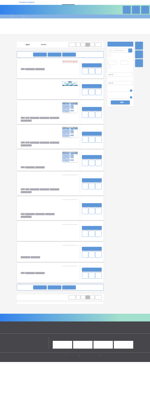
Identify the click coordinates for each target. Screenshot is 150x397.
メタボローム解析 (89, 331)
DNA (20, 326)
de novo (31, 312)
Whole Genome (23, 312)
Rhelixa (30, 319)
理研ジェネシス (64, 321)
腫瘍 (70, 326)
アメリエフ (53, 319)
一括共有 (54, 54)
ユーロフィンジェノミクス (31, 321)
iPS (24, 326)
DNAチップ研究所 (72, 317)
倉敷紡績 (42, 321)
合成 (26, 333)
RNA (28, 326)
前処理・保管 (40, 333)
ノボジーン (87, 319)
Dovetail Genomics (84, 317)
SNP (46, 312)
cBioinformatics (43, 319)
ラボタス (82, 2)
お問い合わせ (92, 65)
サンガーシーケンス (84, 312)
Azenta (38, 317)
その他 (93, 312)
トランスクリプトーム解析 (48, 331)
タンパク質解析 (61, 331)
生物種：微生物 (54, 326)
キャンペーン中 (116, 55)
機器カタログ (54, 2)
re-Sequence (39, 312)
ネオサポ (95, 2)
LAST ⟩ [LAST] (98, 45)
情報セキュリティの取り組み (90, 390)
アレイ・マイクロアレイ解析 (74, 331)
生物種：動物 (44, 326)
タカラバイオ (61, 319)
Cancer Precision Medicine (58, 317)
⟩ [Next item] (92, 45)
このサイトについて (72, 390)
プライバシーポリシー (56, 390)
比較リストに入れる (69, 54)
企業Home (54, 350)
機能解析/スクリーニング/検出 (54, 333)
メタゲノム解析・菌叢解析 (70, 312)
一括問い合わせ (40, 54)
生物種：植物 (63, 326)
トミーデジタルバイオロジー (74, 319)
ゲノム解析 (18, 16)
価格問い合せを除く (118, 67)
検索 (130, 50)
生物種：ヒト (35, 326)
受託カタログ (68, 2)
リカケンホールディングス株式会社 (31, 373)
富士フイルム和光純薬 (52, 321)
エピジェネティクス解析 (33, 331)
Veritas (36, 319)
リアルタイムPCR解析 (55, 312)
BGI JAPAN (45, 317)
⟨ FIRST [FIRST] (72, 45)
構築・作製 (32, 333)
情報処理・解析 (68, 333)
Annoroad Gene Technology (26, 317)
